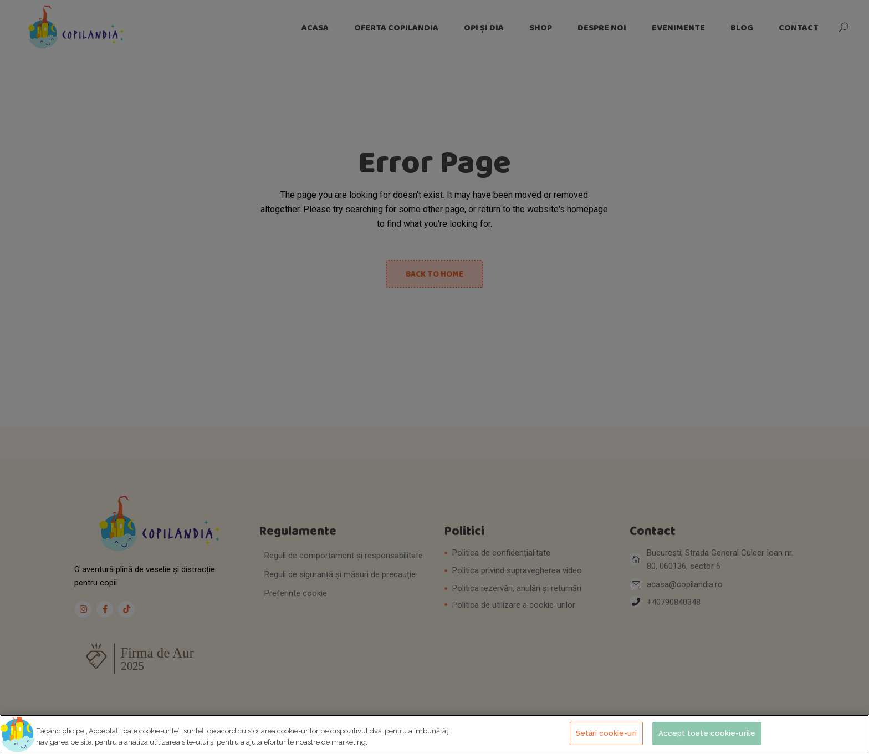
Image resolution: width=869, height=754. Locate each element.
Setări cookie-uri (606, 733)
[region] (434, 734)
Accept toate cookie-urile (706, 733)
